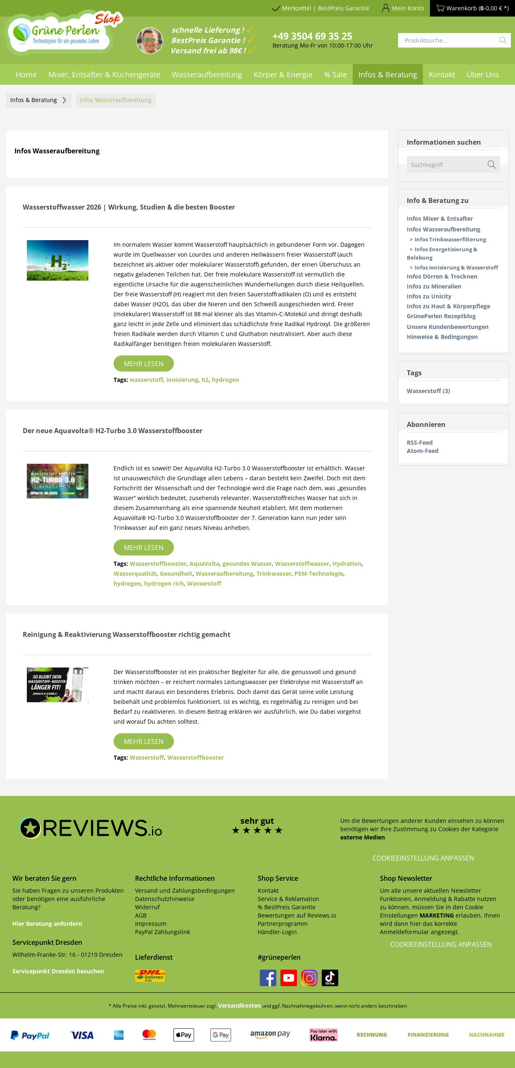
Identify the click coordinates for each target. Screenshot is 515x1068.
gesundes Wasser (247, 563)
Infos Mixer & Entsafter (440, 218)
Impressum (150, 923)
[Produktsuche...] (454, 40)
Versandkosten (239, 1005)
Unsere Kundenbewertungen (448, 327)
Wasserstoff (204, 583)
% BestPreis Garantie (287, 907)
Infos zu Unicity (429, 296)
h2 (205, 380)
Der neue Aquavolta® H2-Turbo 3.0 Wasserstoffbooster (112, 430)
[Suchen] (503, 40)
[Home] (26, 74)
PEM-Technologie (318, 573)
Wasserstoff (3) (428, 391)
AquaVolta (204, 563)
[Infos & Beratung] (388, 74)
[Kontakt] (442, 74)
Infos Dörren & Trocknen (442, 276)
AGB (141, 915)
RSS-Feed (420, 442)
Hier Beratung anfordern (47, 923)
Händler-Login (277, 932)
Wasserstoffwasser (302, 563)
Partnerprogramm (283, 923)
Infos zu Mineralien (434, 286)
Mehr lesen (144, 363)
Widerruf (147, 907)
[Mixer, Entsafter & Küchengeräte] (104, 74)
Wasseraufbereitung (224, 573)
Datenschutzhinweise (165, 899)
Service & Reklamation (288, 899)
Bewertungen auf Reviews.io (297, 915)
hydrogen (225, 380)
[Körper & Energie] (283, 74)
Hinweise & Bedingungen (442, 337)
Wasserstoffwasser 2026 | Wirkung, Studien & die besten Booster (129, 207)
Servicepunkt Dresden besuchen (58, 971)
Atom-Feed (423, 451)
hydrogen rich (164, 583)
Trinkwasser (273, 573)
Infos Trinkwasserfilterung (450, 239)
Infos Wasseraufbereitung (443, 229)
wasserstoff (146, 380)
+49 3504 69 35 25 (312, 36)
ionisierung (182, 380)
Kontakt (268, 890)
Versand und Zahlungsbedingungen (185, 890)
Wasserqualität (135, 573)
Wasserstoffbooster (158, 563)
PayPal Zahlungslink (162, 932)
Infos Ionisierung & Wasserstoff (456, 267)
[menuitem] (26, 74)
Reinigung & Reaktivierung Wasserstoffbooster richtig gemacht (126, 634)
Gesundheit (176, 573)
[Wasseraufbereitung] (207, 74)
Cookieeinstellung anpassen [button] (423, 858)
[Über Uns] (483, 74)
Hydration (346, 563)
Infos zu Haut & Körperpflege (448, 306)
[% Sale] (335, 74)
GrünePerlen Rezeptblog (441, 316)
